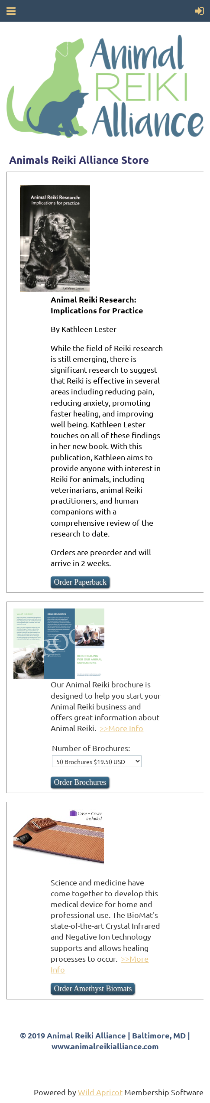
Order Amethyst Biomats (93, 988)
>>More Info (121, 727)
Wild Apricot (100, 1091)
